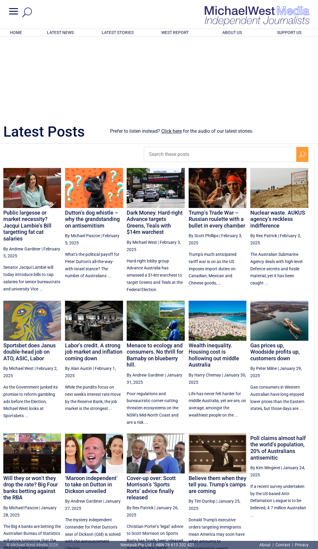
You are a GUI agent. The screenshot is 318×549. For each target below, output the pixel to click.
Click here (171, 52)
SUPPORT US (289, 32)
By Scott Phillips (203, 156)
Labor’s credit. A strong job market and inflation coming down (93, 273)
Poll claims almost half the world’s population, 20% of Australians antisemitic (278, 369)
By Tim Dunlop (202, 422)
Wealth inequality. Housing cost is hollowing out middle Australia (214, 276)
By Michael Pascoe (82, 156)
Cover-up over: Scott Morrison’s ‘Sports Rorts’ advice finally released (151, 409)
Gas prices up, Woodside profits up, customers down (275, 273)
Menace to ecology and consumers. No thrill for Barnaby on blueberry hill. (155, 276)
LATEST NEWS (60, 32)
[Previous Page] (213, 492)
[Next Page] (302, 492)
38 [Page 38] (257, 492)
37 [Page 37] (242, 492)
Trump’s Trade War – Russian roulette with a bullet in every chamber (217, 140)
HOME (16, 32)
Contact (282, 544)
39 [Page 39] (273, 492)
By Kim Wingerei (265, 388)
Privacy (302, 544)
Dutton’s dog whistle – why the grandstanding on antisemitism (92, 140)
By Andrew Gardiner (22, 170)
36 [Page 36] (227, 492)
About (265, 544)
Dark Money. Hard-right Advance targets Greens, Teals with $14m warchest (155, 144)
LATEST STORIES (118, 32)
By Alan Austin (78, 289)
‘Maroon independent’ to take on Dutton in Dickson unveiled (91, 405)
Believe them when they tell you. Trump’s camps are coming (217, 405)
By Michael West (142, 163)
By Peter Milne (263, 289)
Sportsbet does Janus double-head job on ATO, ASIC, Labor (29, 273)
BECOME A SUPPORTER (287, 512)
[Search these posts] (220, 75)
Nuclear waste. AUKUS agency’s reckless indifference (277, 140)
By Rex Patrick (263, 156)
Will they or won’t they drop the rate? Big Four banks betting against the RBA (30, 409)
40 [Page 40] (288, 492)
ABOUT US (232, 32)
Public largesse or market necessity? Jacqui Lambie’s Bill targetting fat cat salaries (27, 147)
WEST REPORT (175, 32)
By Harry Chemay (205, 296)
